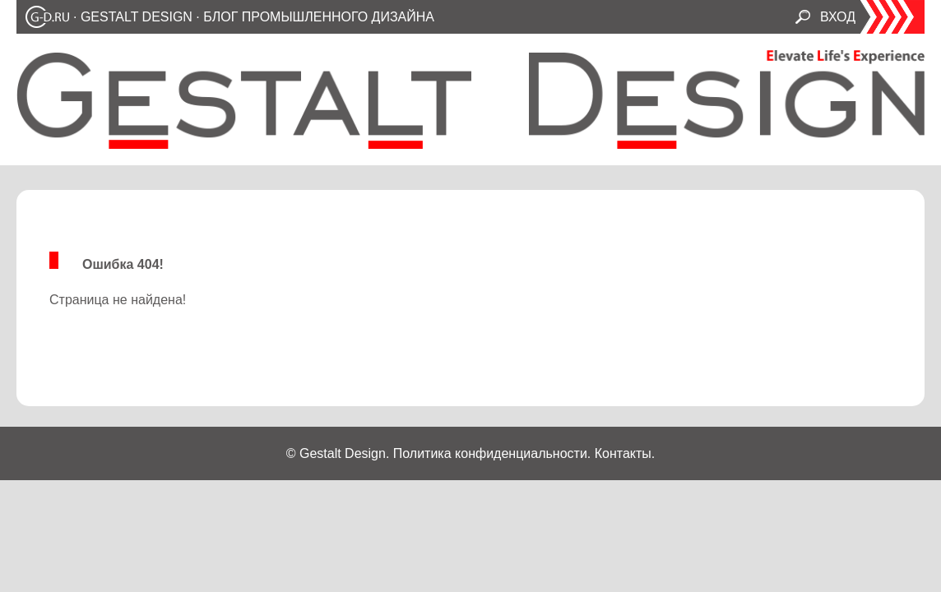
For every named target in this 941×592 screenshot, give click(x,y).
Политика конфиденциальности (490, 453)
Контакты (623, 453)
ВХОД (837, 17)
